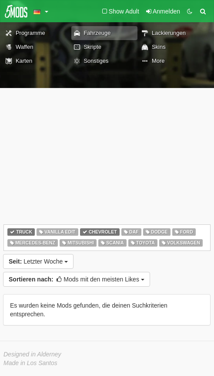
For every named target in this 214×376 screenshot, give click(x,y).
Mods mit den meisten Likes (76, 279)
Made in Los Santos (30, 362)
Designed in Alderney (32, 354)
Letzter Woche (38, 261)
